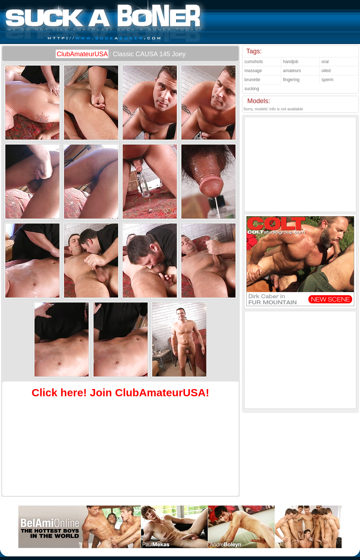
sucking (251, 88)
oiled (325, 70)
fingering (291, 79)
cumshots (253, 61)
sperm (327, 79)
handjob (290, 61)
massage (253, 70)
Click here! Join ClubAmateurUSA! (120, 392)
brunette (252, 79)
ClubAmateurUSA (82, 54)
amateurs (292, 70)
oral (325, 61)
